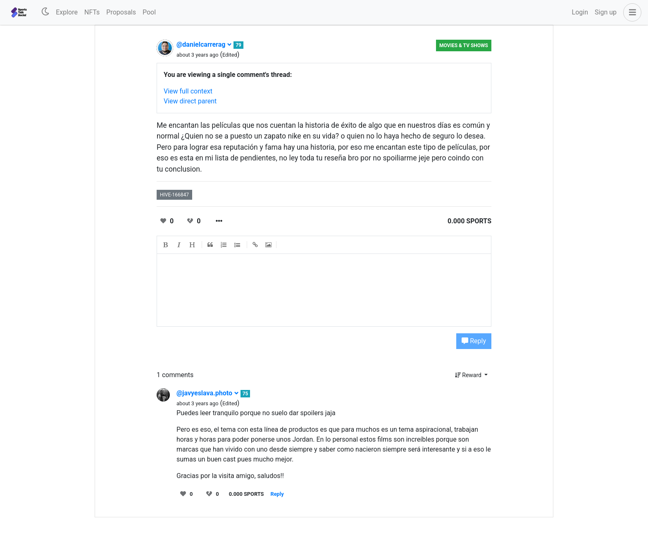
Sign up (606, 12)
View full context (188, 91)
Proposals (121, 12)
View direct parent (190, 101)
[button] (630, 12)
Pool (149, 12)
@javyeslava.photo (207, 393)
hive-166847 (174, 195)
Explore (67, 12)
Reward (469, 375)
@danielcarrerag (204, 44)
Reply (474, 341)
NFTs (92, 12)
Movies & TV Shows (463, 45)
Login (580, 12)
